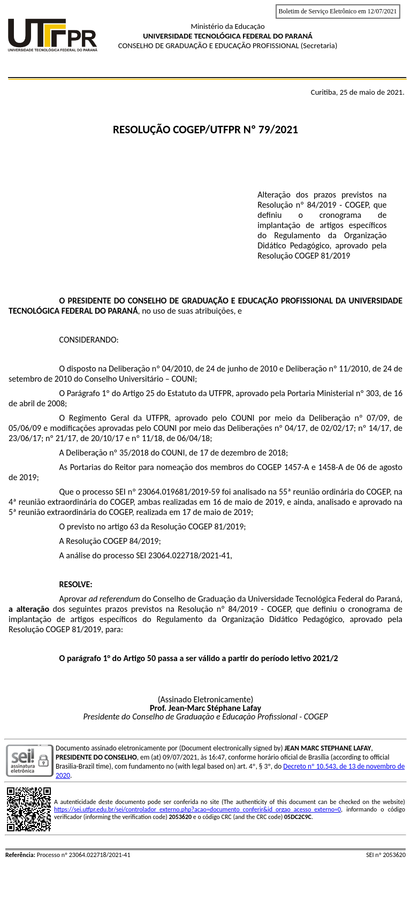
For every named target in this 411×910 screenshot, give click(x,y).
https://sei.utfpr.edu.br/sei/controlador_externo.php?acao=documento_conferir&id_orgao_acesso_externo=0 (197, 809)
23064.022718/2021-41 (189, 555)
